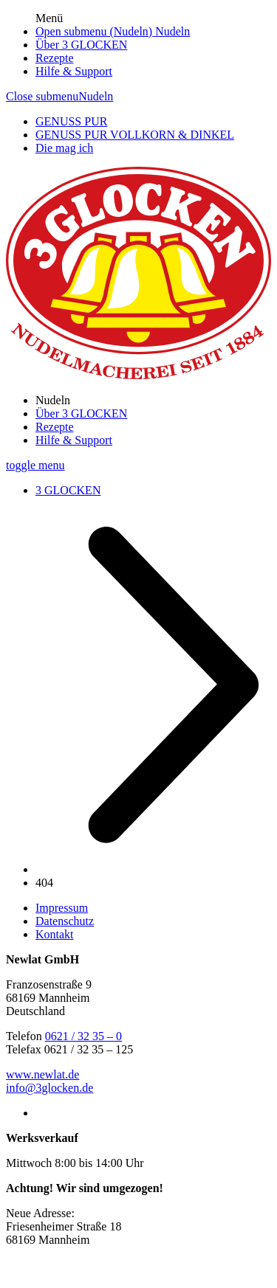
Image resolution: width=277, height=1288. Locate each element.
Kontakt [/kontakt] (54, 934)
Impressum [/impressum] (61, 907)
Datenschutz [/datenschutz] (64, 921)
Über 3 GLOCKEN (81, 44)
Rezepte (54, 58)
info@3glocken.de (49, 1087)
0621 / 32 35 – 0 (83, 1036)
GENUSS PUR (71, 121)
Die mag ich (64, 148)
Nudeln (171, 31)
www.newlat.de (42, 1074)
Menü (49, 18)
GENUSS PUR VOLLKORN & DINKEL (134, 134)
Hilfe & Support (73, 71)
